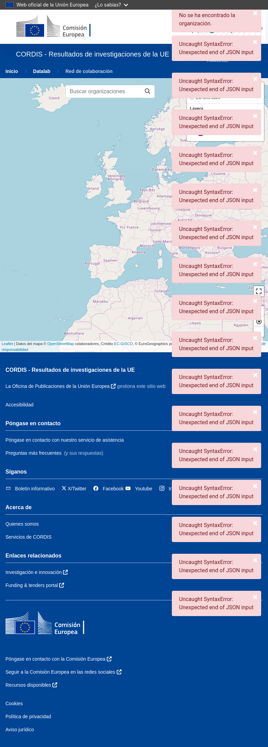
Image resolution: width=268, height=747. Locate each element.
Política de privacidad (28, 716)
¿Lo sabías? (111, 5)
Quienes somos (22, 524)
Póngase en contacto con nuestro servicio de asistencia (64, 440)
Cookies (14, 703)
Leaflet (7, 344)
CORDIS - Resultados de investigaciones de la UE (70, 370)
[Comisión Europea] (63, 26)
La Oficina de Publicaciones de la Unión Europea (60, 386)
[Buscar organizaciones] (103, 91)
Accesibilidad (19, 404)
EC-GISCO (123, 344)
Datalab (42, 71)
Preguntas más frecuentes (33, 453)
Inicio (11, 71)
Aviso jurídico (19, 729)
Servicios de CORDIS (28, 537)
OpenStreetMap (60, 344)
